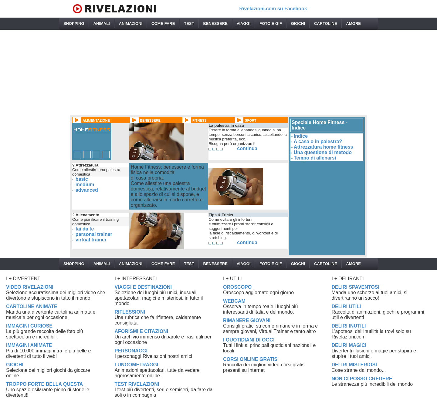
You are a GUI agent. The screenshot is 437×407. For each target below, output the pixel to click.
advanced (87, 190)
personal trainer (94, 234)
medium (85, 184)
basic (82, 179)
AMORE (353, 23)
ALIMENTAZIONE (96, 120)
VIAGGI (244, 23)
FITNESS (199, 120)
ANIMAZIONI (130, 23)
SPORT (250, 120)
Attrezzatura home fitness (323, 147)
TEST (189, 23)
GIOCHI (298, 23)
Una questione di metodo (323, 152)
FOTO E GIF (270, 23)
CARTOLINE (325, 23)
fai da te (85, 228)
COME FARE (163, 23)
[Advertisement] (218, 72)
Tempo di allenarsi (315, 157)
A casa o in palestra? (318, 141)
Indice (301, 136)
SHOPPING (73, 23)
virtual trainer (91, 239)
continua (247, 148)
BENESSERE (215, 23)
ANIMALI (101, 23)
